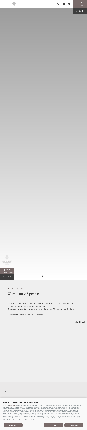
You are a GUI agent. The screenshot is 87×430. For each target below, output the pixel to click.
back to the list (78, 322)
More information (13, 425)
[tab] (42, 276)
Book (7, 271)
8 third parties (12, 405)
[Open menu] (6, 4)
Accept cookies (74, 425)
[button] (83, 402)
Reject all (53, 425)
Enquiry (80, 11)
